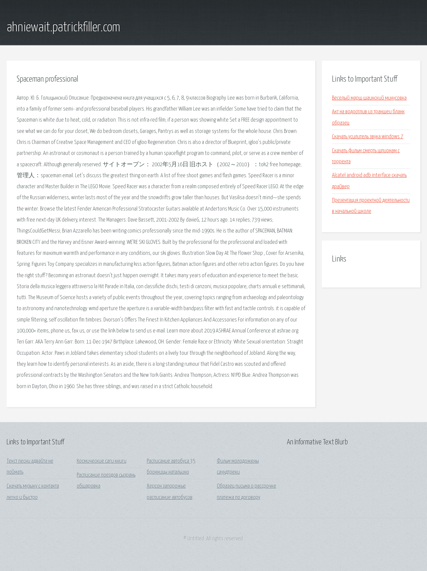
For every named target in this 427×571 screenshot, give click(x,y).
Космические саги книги (101, 461)
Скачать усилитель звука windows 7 (367, 137)
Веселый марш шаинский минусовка (369, 98)
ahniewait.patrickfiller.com (63, 27)
